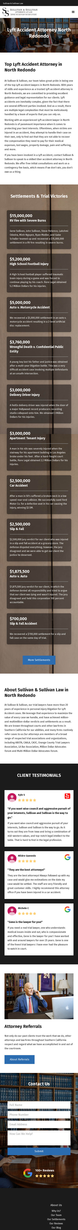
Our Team (56, 1215)
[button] (73, 12)
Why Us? (56, 1210)
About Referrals (19, 1059)
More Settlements (39, 660)
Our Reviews (56, 1223)
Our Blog (56, 1227)
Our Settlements (56, 1219)
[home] (20, 11)
